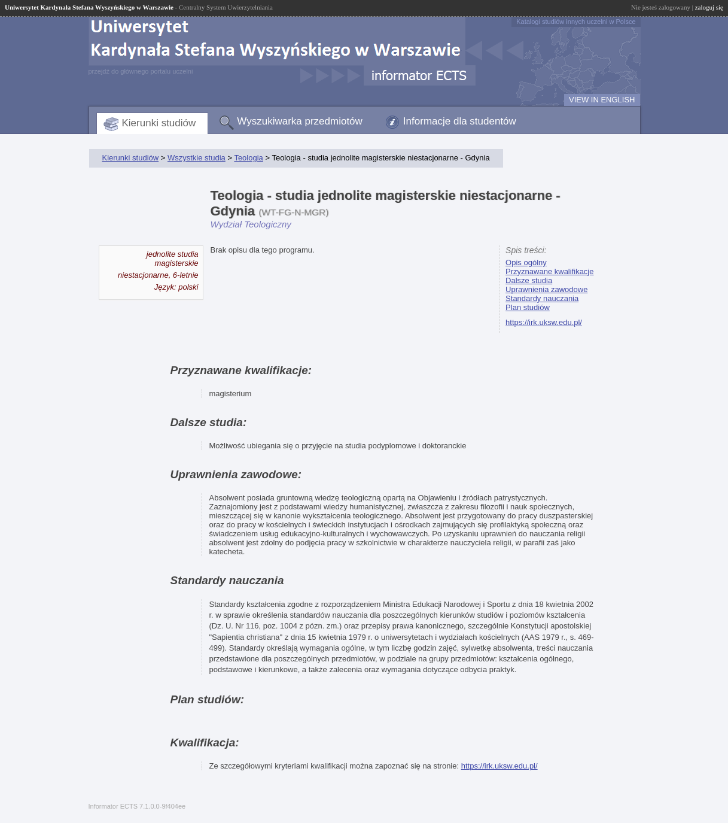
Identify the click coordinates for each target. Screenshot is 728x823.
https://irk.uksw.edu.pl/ (543, 322)
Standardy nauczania (541, 298)
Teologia (248, 157)
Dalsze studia (528, 280)
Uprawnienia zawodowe (546, 289)
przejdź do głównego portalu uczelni (141, 71)
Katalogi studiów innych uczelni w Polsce (575, 21)
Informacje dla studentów (459, 121)
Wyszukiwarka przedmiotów (300, 121)
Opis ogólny (526, 262)
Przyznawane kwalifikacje (549, 271)
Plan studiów (527, 307)
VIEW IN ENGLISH (602, 99)
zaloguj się (709, 7)
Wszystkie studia (196, 157)
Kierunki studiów (159, 123)
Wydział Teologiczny (251, 224)
